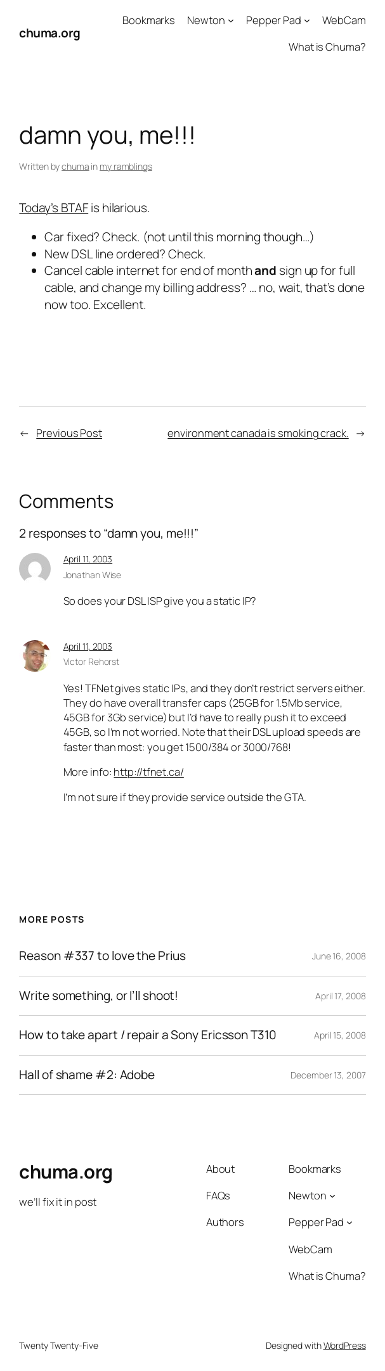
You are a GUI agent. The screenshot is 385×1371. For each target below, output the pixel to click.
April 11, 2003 (88, 559)
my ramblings (126, 166)
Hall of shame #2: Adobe (87, 1075)
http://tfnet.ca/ (148, 771)
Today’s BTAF (53, 207)
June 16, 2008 (339, 956)
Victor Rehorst (91, 661)
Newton (206, 20)
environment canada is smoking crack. (257, 433)
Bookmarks (148, 20)
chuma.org (50, 33)
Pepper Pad (273, 20)
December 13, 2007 (327, 1075)
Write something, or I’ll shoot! (98, 996)
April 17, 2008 (340, 996)
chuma (75, 166)
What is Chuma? (327, 46)
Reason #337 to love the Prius (102, 956)
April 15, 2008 (340, 1035)
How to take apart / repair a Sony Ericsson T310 (147, 1035)
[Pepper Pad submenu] (307, 20)
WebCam (343, 20)
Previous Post (69, 433)
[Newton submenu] (231, 20)
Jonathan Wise (92, 575)
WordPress (344, 1345)
